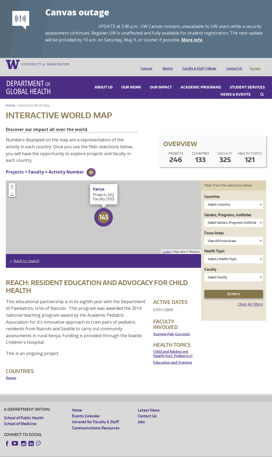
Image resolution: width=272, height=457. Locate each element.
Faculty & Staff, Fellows (198, 64)
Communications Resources (96, 420)
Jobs (141, 415)
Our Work (131, 80)
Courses (145, 64)
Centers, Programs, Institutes (227, 207)
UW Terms (95, 453)
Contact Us (233, 64)
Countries (212, 189)
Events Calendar (86, 409)
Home (10, 98)
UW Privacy (74, 453)
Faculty (210, 262)
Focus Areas (214, 225)
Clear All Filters (250, 297)
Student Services (247, 80)
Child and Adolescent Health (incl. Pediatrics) (172, 347)
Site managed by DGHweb (127, 453)
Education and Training (172, 356)
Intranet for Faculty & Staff (95, 415)
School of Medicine (20, 416)
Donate (255, 64)
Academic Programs (201, 80)
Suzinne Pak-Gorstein (171, 327)
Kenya (11, 371)
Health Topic (214, 244)
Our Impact (161, 80)
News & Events (235, 87)
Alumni (166, 64)
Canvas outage (77, 12)
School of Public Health (24, 410)
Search (262, 87)
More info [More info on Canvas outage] (191, 40)
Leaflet (166, 244)
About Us (104, 80)
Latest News (149, 403)
